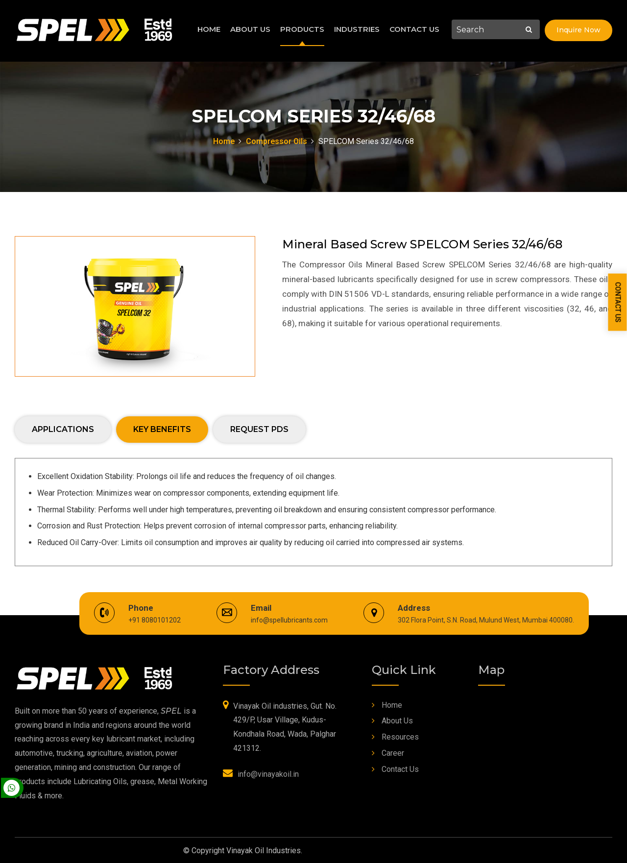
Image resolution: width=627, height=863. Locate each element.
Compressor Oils (276, 141)
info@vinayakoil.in (268, 773)
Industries (357, 29)
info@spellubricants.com (289, 619)
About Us (250, 29)
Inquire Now (578, 29)
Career (393, 752)
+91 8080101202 (154, 619)
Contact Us (414, 29)
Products (302, 29)
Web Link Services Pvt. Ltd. (397, 849)
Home (208, 29)
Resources (400, 736)
